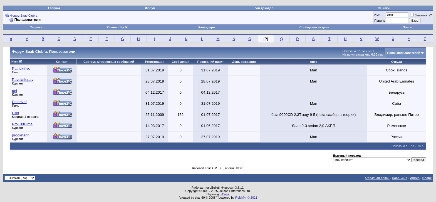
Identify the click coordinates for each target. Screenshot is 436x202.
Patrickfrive (21, 68)
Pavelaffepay (22, 80)
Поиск (407, 27)
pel (14, 91)
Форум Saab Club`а (24, 15)
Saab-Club (399, 177)
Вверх (427, 177)
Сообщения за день (314, 27)
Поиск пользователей (403, 52)
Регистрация (154, 61)
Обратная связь (377, 177)
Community (117, 27)
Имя (377, 14)
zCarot (225, 194)
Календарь (207, 27)
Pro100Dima (22, 124)
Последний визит (210, 61)
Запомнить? (421, 15)
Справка (36, 27)
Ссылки (384, 8)
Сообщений (180, 61)
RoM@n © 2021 (246, 197)
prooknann (20, 135)
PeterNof (19, 102)
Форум (150, 8)
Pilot (15, 113)
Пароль (379, 20)
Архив (415, 177)
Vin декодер (264, 8)
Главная (54, 8)
